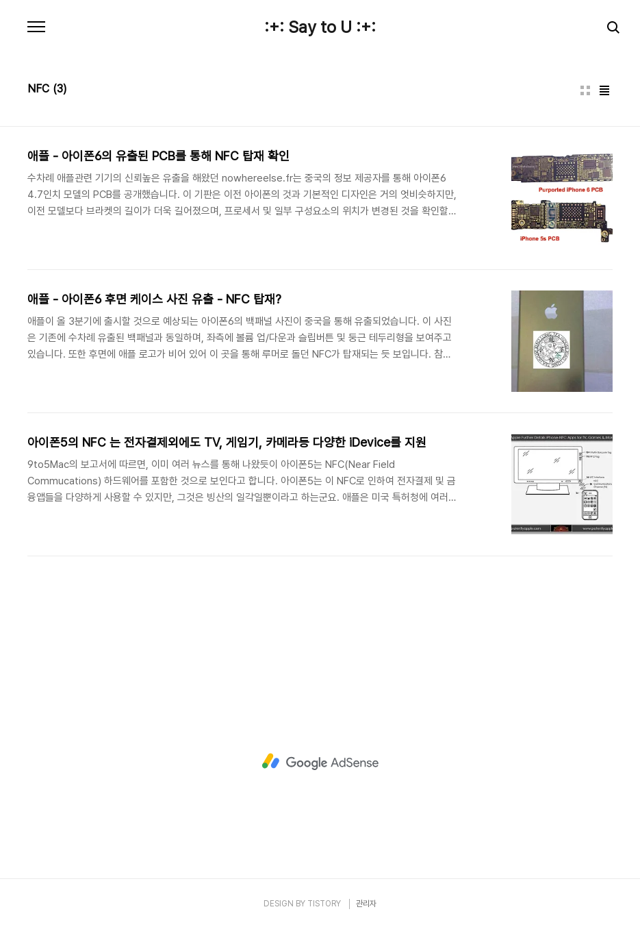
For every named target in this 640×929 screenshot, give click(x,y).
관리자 (366, 903)
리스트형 (604, 90)
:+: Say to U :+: (320, 27)
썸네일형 (585, 90)
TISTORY (324, 903)
